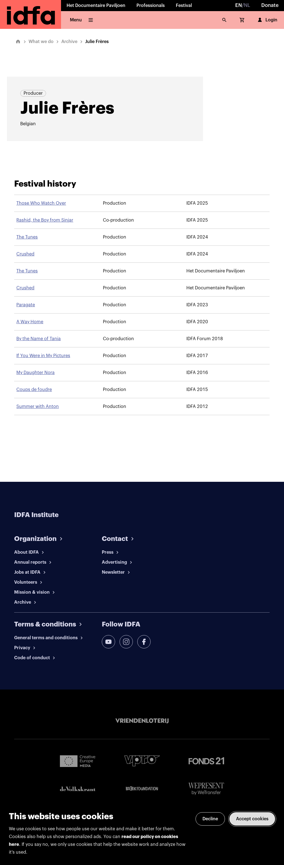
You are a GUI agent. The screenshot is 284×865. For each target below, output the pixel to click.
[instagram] (126, 641)
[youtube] (108, 641)
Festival (184, 5)
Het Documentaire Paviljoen (96, 5)
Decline (210, 819)
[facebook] (144, 641)
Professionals (150, 5)
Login (267, 20)
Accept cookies (252, 819)
